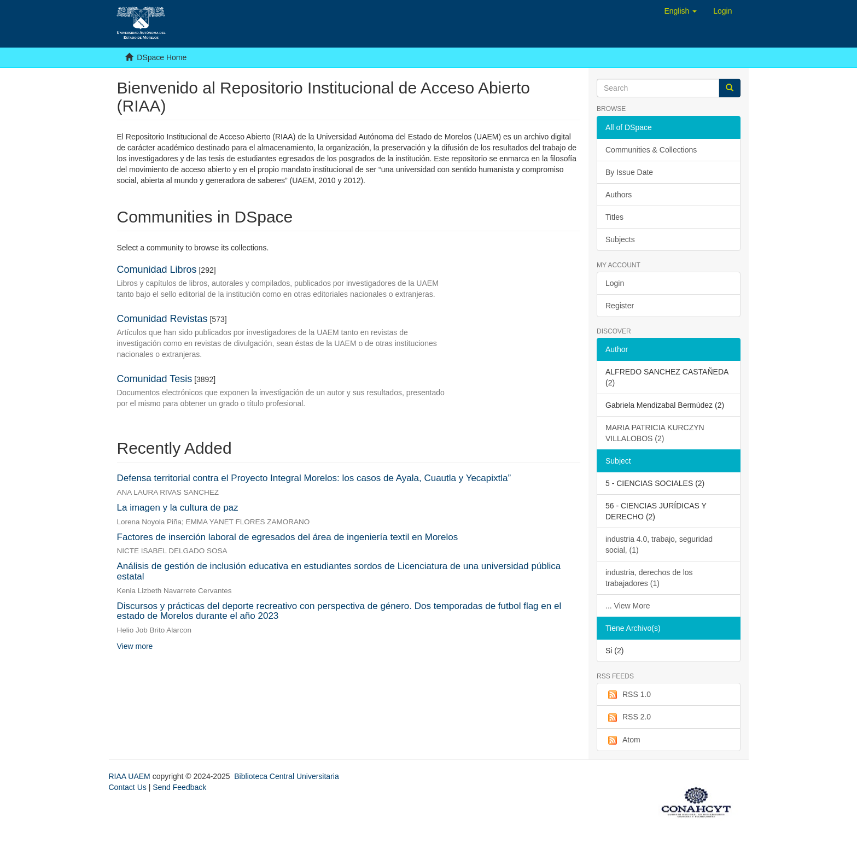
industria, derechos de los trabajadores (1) (649, 578)
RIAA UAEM (131, 776)
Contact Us (128, 787)
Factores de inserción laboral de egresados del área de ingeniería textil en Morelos (287, 537)
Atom (622, 740)
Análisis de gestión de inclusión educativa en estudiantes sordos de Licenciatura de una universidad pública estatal (339, 571)
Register (619, 305)
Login (614, 283)
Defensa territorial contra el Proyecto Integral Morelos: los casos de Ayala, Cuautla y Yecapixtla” (314, 478)
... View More (627, 605)
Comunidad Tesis (155, 378)
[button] (680, 11)
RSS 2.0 (628, 717)
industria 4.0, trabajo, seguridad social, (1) (659, 544)
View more (135, 646)
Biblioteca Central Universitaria (286, 776)
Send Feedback (179, 787)
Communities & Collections (651, 149)
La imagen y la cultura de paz (177, 507)
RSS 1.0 (628, 695)
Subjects (620, 239)
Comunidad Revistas (162, 318)
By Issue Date (629, 172)
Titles (614, 217)
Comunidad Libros (157, 269)
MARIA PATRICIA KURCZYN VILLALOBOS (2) (654, 433)
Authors (618, 194)
